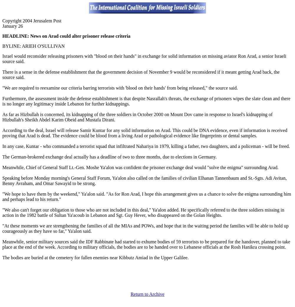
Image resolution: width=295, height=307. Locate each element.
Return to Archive (147, 294)
